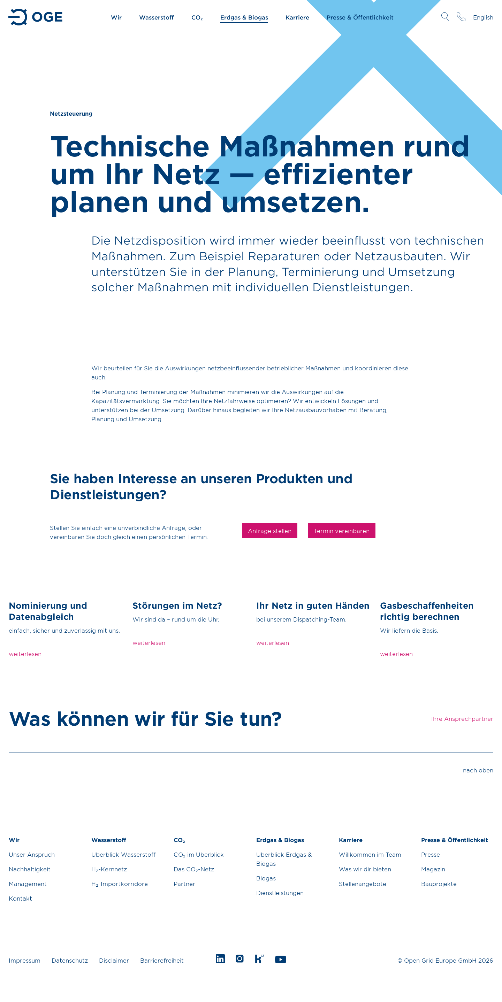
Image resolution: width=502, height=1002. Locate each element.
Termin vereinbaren (342, 530)
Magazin (433, 868)
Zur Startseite (36, 17)
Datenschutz (70, 960)
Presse (430, 854)
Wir (116, 17)
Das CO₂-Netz (194, 868)
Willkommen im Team (370, 854)
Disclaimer (114, 960)
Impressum (24, 960)
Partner (184, 883)
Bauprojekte (439, 883)
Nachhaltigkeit (30, 868)
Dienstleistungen (280, 892)
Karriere (297, 17)
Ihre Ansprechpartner (461, 16)
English (483, 17)
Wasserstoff (156, 17)
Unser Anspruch (32, 854)
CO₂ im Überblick (199, 854)
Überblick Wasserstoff (123, 854)
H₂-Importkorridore (119, 883)
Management (28, 883)
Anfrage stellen (269, 530)
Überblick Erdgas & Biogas (284, 859)
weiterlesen (25, 653)
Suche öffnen (445, 16)
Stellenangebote (362, 883)
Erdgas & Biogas (244, 17)
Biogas (266, 877)
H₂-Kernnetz (109, 868)
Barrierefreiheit (162, 960)
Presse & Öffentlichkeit (360, 17)
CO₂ (197, 17)
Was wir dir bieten (365, 868)
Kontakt (20, 898)
